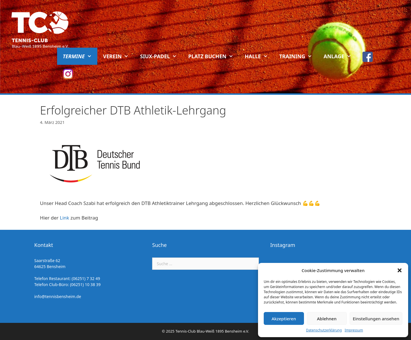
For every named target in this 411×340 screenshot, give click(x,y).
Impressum (354, 330)
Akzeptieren (283, 318)
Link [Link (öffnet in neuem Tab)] (64, 217)
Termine (80, 56)
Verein (118, 56)
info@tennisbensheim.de (57, 296)
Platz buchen (213, 56)
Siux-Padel (161, 56)
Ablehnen (327, 318)
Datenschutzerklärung (324, 330)
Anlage (340, 56)
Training (298, 56)
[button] (399, 270)
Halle (259, 56)
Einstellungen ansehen (376, 318)
